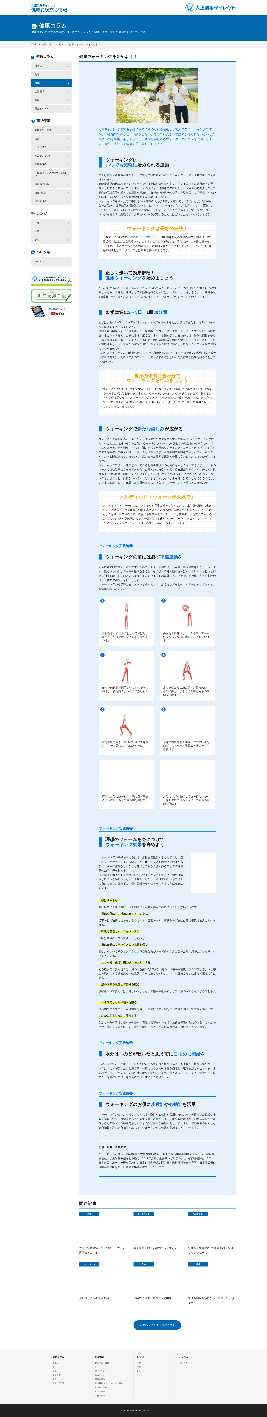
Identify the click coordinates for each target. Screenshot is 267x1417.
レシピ (41, 213)
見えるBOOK (42, 108)
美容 (37, 74)
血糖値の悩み (42, 184)
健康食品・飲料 (43, 130)
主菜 (37, 231)
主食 (37, 222)
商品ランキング (43, 155)
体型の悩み (41, 201)
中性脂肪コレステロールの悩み (50, 174)
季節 (37, 100)
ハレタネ (43, 252)
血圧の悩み (41, 192)
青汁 (37, 138)
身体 (37, 83)
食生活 (38, 66)
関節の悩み (41, 164)
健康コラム (44, 57)
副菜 (37, 239)
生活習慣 (39, 91)
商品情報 (43, 121)
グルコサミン (42, 147)
